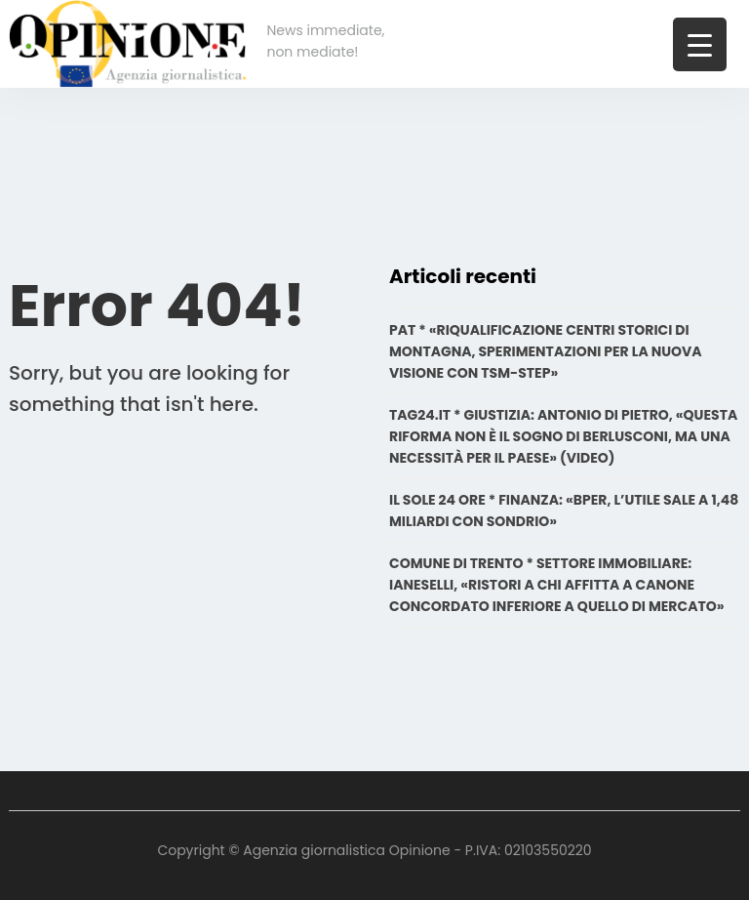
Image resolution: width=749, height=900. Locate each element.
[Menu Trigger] (700, 44)
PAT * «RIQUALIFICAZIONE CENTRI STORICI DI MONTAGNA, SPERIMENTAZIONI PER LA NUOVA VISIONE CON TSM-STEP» (545, 351)
